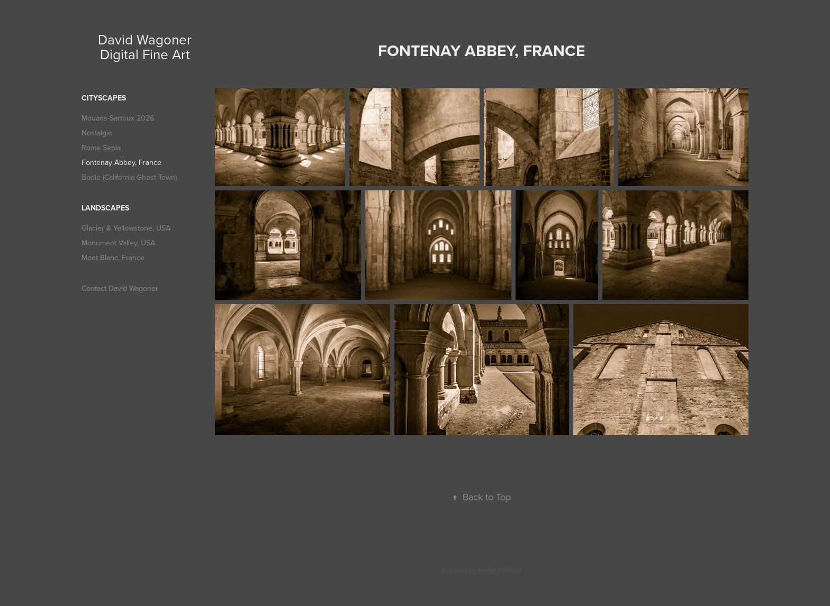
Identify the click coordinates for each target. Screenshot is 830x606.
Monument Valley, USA (118, 242)
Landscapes (105, 208)
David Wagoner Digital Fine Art (146, 46)
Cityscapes (104, 98)
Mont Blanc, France (113, 257)
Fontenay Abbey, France (121, 162)
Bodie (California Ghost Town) (129, 177)
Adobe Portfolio (499, 569)
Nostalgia (97, 132)
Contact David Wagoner (120, 288)
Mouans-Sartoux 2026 (118, 118)
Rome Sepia (101, 147)
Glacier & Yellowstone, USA (126, 228)
